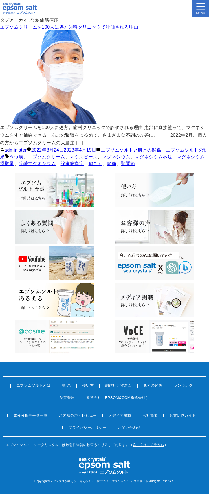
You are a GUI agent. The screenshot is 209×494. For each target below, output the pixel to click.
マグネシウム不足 (153, 156)
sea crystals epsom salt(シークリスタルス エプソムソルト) (20, 8)
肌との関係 (152, 385)
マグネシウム (116, 156)
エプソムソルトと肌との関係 (131, 150)
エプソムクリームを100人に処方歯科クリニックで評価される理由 (69, 27)
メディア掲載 (119, 415)
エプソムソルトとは (33, 385)
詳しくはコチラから (148, 445)
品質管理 (67, 397)
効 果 (66, 385)
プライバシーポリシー (87, 427)
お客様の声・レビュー (78, 415)
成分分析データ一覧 (30, 415)
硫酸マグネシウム (37, 163)
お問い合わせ (129, 427)
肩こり (96, 163)
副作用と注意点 (118, 385)
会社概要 (150, 415)
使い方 (88, 385)
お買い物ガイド (182, 415)
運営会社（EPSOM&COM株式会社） (117, 397)
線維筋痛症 (72, 163)
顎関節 (128, 163)
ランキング (183, 385)
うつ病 (16, 156)
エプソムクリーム (46, 156)
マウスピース (84, 156)
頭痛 (111, 163)
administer (16, 150)
